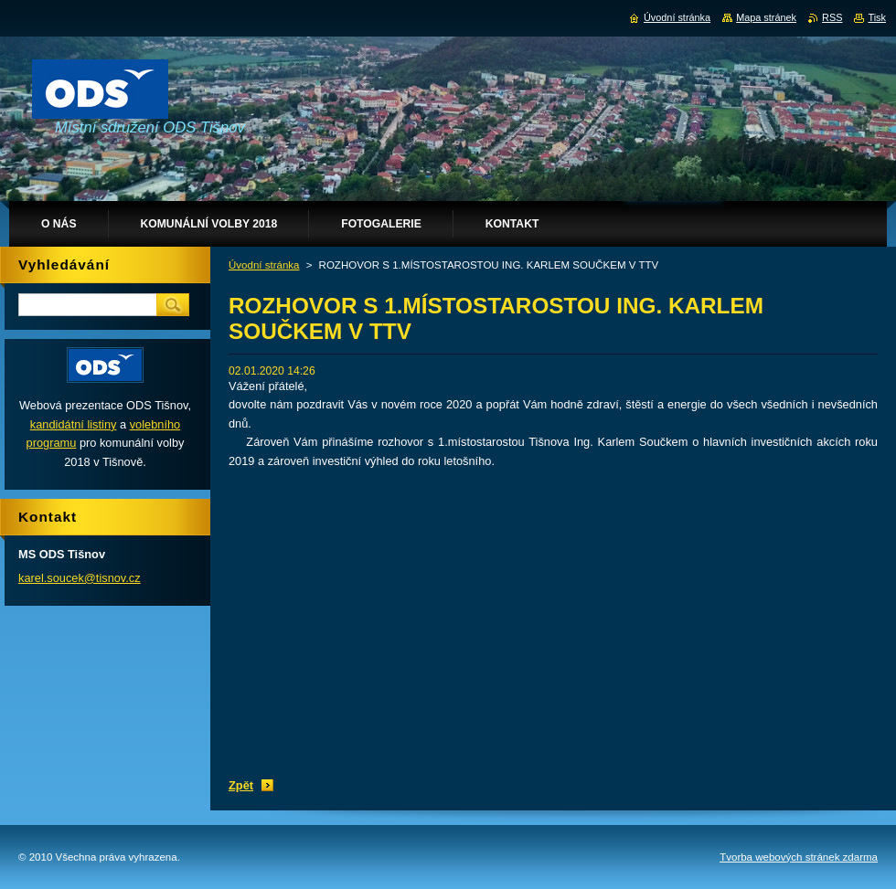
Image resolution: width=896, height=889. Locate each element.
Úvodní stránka (264, 264)
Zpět (241, 785)
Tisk (877, 17)
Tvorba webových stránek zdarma (799, 857)
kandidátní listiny (73, 424)
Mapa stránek (766, 17)
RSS (832, 17)
